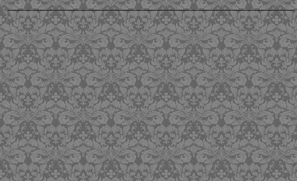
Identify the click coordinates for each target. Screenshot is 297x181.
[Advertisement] (121, 48)
